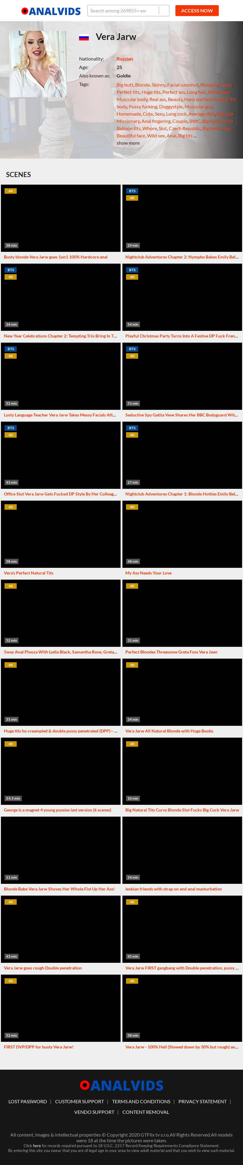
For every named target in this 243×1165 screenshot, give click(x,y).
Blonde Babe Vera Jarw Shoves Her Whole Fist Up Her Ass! (59, 888)
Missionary (128, 121)
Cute (148, 114)
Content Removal (145, 1112)
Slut (163, 128)
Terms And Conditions (141, 1101)
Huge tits (151, 92)
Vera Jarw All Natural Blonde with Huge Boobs (169, 730)
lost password (27, 1101)
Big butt (125, 84)
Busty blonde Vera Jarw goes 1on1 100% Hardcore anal (56, 256)
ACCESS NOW (197, 10)
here (37, 1145)
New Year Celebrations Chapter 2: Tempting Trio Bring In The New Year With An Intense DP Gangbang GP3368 (107, 335)
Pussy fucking (143, 106)
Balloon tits (129, 128)
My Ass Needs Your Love (148, 572)
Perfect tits (128, 92)
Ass (227, 128)
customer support (79, 1101)
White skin (219, 92)
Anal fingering (156, 121)
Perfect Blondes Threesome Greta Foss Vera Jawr (171, 651)
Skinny (158, 84)
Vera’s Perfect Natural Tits (28, 572)
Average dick (201, 114)
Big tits (185, 135)
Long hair (196, 92)
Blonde (142, 84)
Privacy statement (202, 1101)
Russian (125, 58)
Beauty (175, 99)
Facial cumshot (182, 84)
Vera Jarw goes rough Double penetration (43, 967)
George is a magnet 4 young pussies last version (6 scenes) (57, 809)
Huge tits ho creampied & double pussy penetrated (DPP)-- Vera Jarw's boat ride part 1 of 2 (89, 730)
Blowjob (209, 84)
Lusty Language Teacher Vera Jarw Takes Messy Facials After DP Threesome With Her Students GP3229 (101, 414)
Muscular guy (198, 106)
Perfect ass (173, 92)
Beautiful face (131, 135)
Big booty (212, 128)
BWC (195, 121)
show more (128, 143)
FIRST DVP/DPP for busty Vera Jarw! (39, 1046)
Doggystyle (171, 106)
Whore (149, 128)
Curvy (225, 84)
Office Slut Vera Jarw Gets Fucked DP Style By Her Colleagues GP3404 (70, 493)
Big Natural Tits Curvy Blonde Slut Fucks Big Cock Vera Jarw (182, 809)
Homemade (129, 114)
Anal (171, 135)
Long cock (176, 114)
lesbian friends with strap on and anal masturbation (173, 888)
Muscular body (132, 99)
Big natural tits (217, 121)
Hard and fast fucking (206, 99)
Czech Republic (185, 128)
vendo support (94, 1112)
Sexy (159, 114)
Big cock (225, 114)
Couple (180, 121)
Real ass (157, 99)
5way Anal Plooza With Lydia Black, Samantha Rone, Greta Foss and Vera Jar (76, 651)
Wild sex (156, 135)
